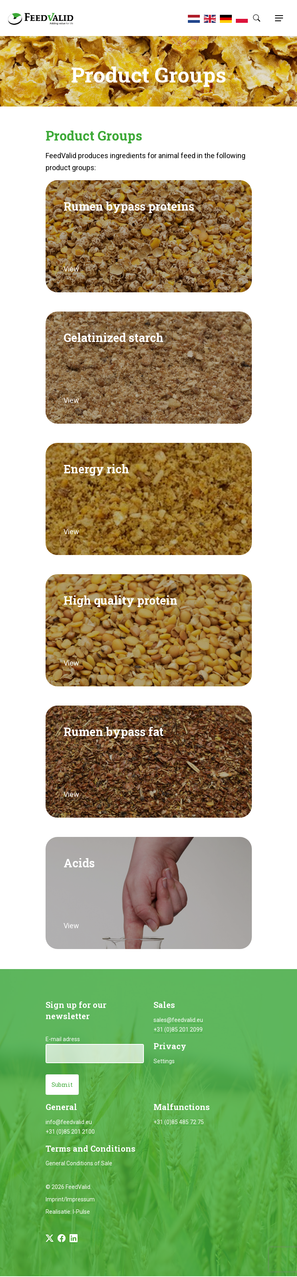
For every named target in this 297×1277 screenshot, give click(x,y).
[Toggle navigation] (278, 18)
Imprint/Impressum (70, 1200)
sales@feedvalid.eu (178, 1020)
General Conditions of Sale (79, 1164)
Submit (62, 1085)
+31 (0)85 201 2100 (70, 1132)
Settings (164, 1061)
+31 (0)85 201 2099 (178, 1029)
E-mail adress (63, 1039)
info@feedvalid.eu (69, 1123)
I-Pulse (81, 1212)
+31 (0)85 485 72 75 (178, 1123)
